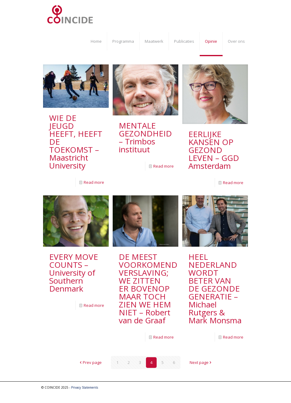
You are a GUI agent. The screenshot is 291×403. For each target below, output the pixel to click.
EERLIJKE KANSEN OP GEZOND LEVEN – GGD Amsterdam (213, 150)
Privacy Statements (84, 387)
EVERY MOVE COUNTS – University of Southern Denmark (73, 272)
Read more (94, 182)
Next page (201, 362)
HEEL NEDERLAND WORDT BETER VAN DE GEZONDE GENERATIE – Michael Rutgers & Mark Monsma (215, 288)
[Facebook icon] (235, 387)
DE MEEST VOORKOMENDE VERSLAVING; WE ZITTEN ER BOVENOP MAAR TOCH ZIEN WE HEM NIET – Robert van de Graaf (150, 288)
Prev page (90, 362)
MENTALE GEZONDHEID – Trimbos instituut (145, 137)
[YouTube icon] (241, 387)
